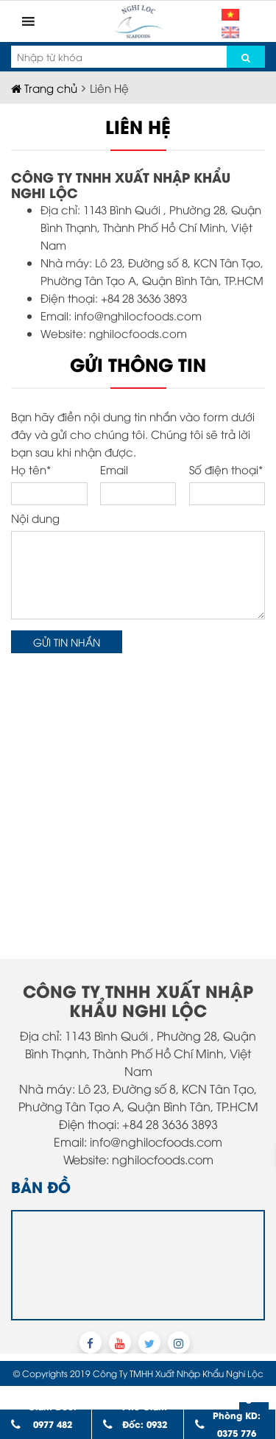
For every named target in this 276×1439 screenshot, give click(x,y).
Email (138, 483)
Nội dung (138, 564)
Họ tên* (49, 483)
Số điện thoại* (227, 483)
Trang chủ (44, 87)
